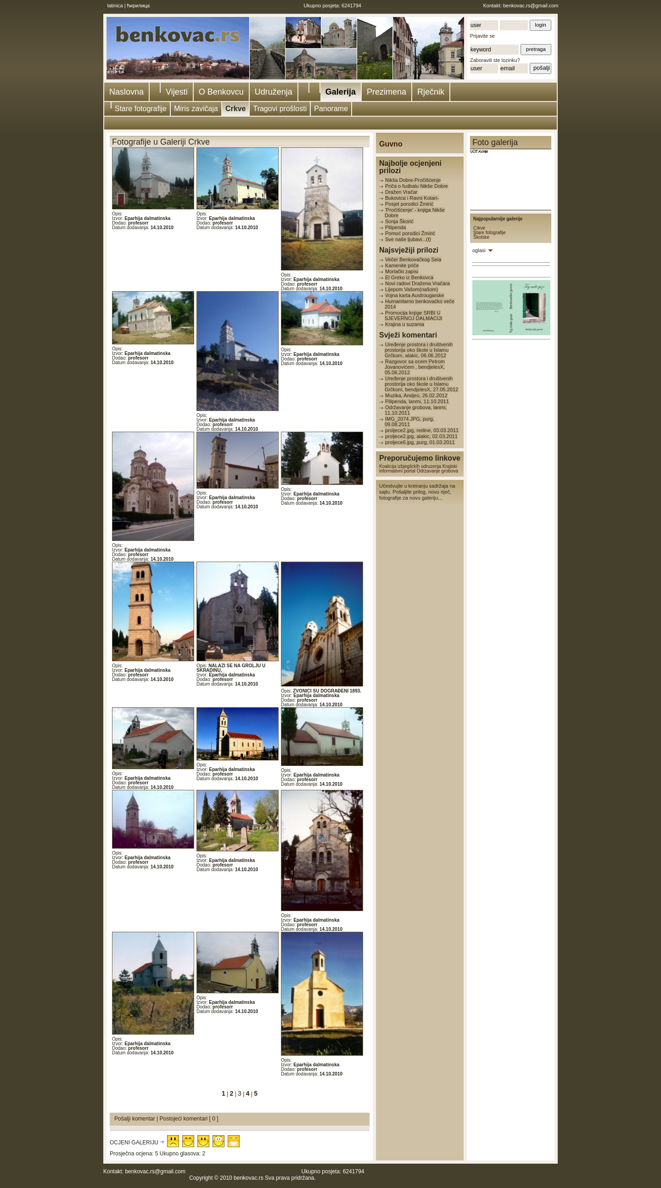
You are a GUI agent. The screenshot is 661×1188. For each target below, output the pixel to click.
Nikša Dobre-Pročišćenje (413, 180)
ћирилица (138, 5)
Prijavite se (482, 36)
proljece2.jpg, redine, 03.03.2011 (422, 430)
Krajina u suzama (404, 324)
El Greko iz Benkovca (409, 277)
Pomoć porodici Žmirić (410, 233)
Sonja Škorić (399, 221)
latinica (115, 5)
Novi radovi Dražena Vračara (417, 283)
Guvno (391, 144)
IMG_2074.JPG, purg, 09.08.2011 (409, 421)
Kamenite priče (402, 265)
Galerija (340, 91)
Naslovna (126, 91)
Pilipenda (395, 227)
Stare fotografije (141, 109)
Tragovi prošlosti (280, 109)
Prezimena (386, 91)
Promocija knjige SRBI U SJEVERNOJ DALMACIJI (413, 315)
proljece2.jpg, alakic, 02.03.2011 (421, 436)
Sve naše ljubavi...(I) (408, 239)
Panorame (331, 109)
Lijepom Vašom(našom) (411, 289)
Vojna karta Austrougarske (414, 295)
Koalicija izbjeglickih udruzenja (410, 466)
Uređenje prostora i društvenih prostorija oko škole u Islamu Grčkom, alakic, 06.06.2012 (419, 350)
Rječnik (430, 91)
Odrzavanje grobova (437, 470)
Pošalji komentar (135, 1118)
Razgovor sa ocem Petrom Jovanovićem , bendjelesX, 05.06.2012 (415, 367)
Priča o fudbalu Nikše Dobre (416, 186)
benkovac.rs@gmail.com (531, 5)
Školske (481, 237)
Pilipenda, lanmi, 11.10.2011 (417, 401)
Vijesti (177, 91)
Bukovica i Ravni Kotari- (412, 198)
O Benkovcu (221, 91)
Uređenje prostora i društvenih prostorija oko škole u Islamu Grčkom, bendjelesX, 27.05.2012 (421, 384)
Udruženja (273, 91)
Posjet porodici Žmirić (409, 204)
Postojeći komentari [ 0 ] (189, 1118)
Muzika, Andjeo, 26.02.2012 (416, 395)
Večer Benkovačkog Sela (413, 259)
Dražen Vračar (401, 192)
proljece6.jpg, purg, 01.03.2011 (420, 442)
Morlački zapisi (401, 271)
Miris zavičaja (196, 109)
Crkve (235, 109)
